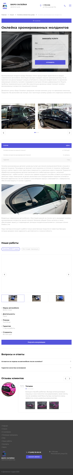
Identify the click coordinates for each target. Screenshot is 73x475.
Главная (4, 426)
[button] (36, 132)
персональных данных (46, 56)
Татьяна (29, 386)
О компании (6, 432)
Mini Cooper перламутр (30, 249)
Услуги (36, 21)
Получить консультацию (36, 342)
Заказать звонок (34, 457)
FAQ (3, 438)
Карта (3, 447)
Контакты (5, 444)
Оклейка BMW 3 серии (11, 249)
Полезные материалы (9, 435)
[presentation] (3, 133)
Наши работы (6, 441)
